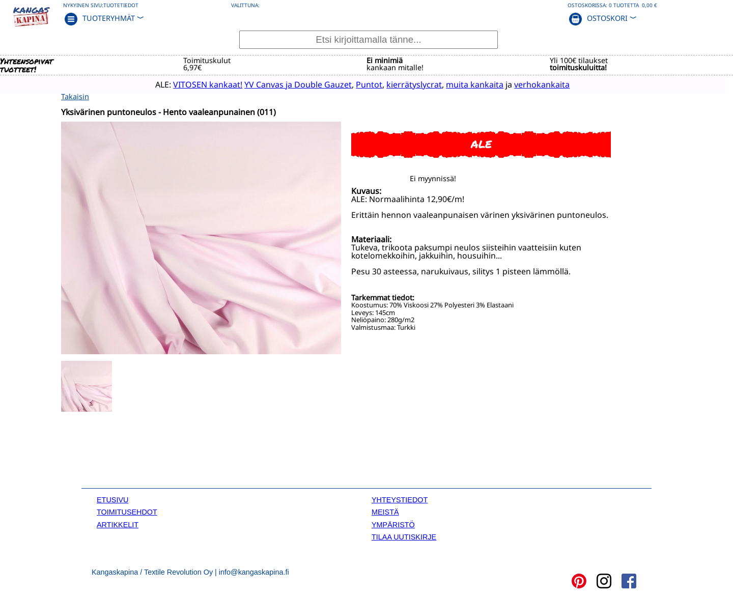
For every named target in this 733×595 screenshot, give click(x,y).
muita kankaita (458, 84)
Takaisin (75, 96)
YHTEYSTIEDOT (400, 499)
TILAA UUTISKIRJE (404, 536)
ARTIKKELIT (117, 524)
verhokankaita (525, 84)
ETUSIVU (112, 499)
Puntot (353, 84)
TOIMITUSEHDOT (127, 511)
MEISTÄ (385, 511)
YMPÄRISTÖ (393, 524)
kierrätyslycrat (398, 84)
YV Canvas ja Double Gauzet (281, 84)
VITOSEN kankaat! (191, 84)
